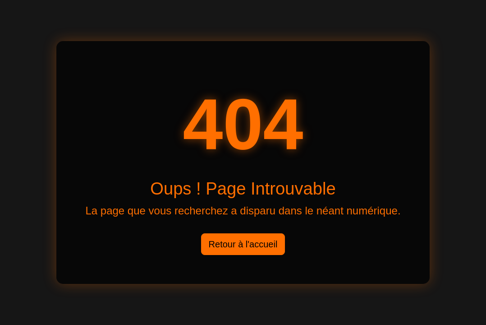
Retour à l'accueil (243, 244)
